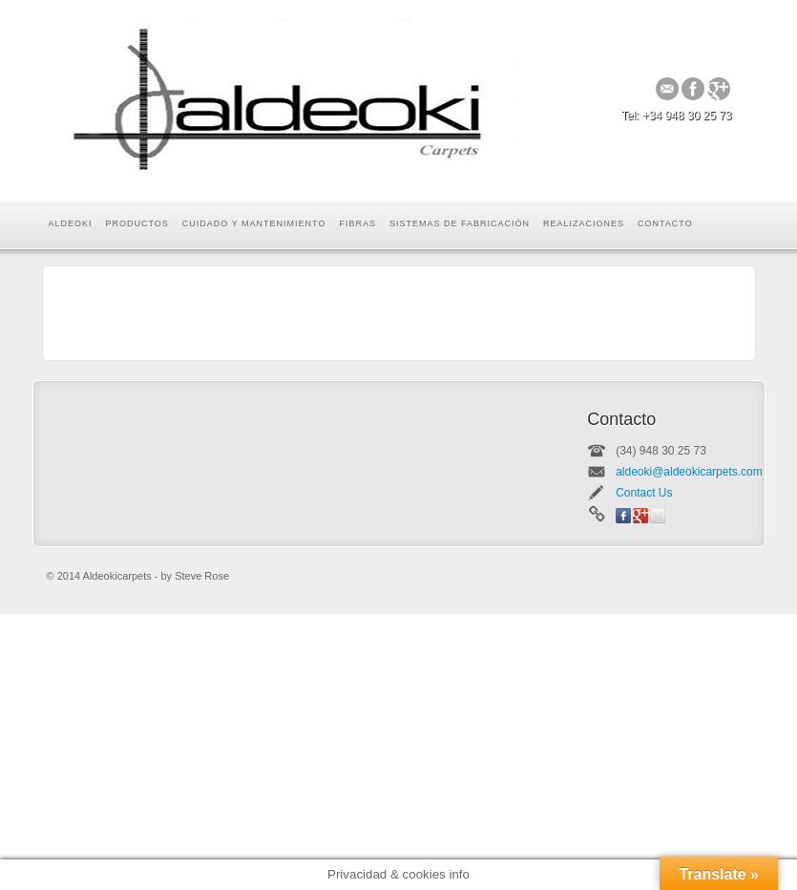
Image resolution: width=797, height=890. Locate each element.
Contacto (665, 223)
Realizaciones (583, 223)
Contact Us (644, 492)
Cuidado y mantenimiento (254, 223)
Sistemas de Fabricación (459, 223)
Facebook (693, 88)
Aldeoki (71, 223)
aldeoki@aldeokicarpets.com (689, 471)
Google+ (719, 88)
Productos (137, 223)
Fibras (357, 223)
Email (668, 88)
